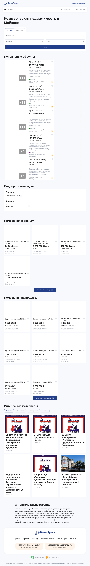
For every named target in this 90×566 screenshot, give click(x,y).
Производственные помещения (18, 205)
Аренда (9, 30)
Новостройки (37, 556)
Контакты (73, 538)
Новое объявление (78, 3)
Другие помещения (14, 196)
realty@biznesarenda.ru (29, 545)
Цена (48, 41)
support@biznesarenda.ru (60, 545)
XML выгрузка (62, 538)
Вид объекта (10, 36)
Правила (26, 538)
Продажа (19, 30)
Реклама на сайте (47, 538)
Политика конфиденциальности (75, 562)
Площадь (9, 41)
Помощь (35, 538)
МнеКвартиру (52, 556)
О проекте (16, 538)
